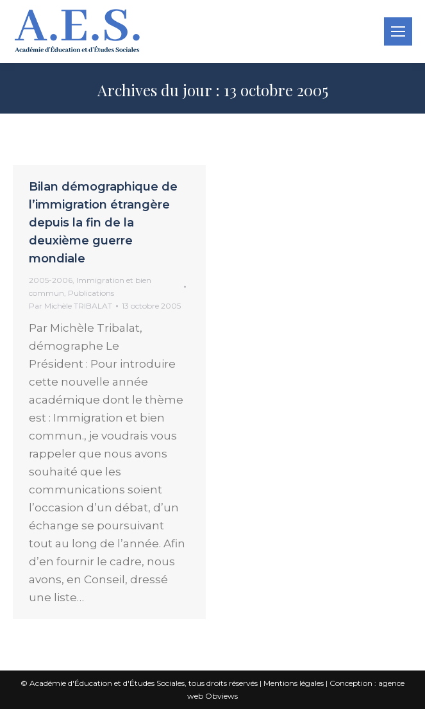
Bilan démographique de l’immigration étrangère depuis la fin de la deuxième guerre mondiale (103, 223)
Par (70, 306)
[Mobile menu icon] (398, 31)
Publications (91, 293)
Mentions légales (293, 683)
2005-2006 (50, 280)
